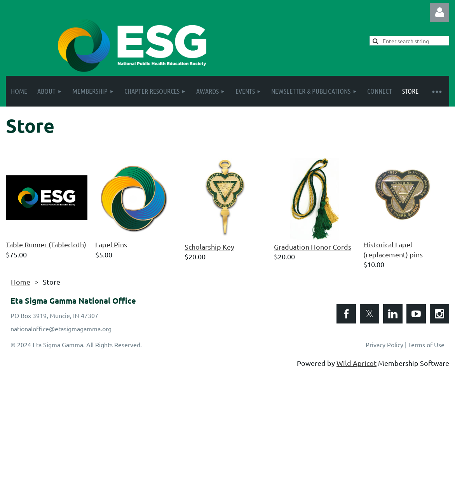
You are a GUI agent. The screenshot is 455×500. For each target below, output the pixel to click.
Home (20, 282)
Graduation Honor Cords (312, 247)
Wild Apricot (356, 363)
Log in (439, 12)
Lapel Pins (111, 244)
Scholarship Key (209, 247)
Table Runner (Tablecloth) (46, 244)
